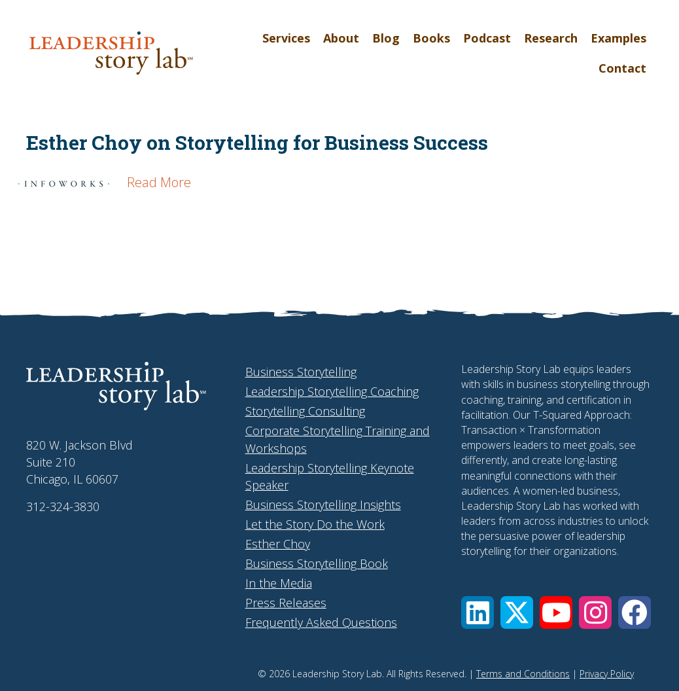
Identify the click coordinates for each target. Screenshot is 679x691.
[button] (477, 612)
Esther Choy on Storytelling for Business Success (257, 142)
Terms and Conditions (523, 673)
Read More (159, 182)
